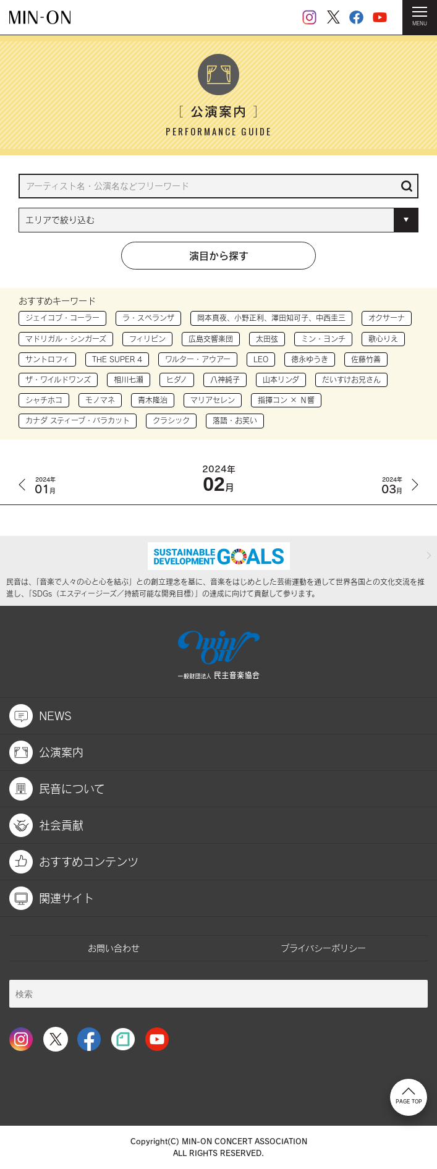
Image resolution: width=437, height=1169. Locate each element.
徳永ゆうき (309, 359)
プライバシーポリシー (323, 948)
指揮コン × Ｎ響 (286, 400)
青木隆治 (153, 400)
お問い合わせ (114, 948)
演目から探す (218, 255)
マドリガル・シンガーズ (65, 338)
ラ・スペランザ (148, 317)
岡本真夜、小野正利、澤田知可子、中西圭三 (271, 317)
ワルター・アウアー (198, 359)
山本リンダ (281, 379)
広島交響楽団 (211, 338)
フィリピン (147, 338)
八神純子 (225, 379)
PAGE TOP (409, 1096)
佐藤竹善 (366, 359)
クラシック (171, 420)
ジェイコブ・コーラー (62, 317)
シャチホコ (43, 400)
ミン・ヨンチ (323, 338)
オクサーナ (386, 317)
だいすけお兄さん (351, 379)
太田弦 (267, 338)
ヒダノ (176, 379)
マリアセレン (212, 400)
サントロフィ (47, 359)
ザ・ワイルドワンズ (58, 379)
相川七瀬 (128, 379)
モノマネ (100, 400)
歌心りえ (383, 338)
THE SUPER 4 (117, 359)
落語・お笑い (235, 420)
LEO (260, 359)
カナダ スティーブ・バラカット (77, 420)
